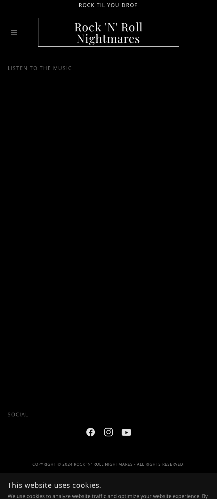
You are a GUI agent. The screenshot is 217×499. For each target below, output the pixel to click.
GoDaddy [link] (122, 485)
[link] (108, 32)
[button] (23, 32)
